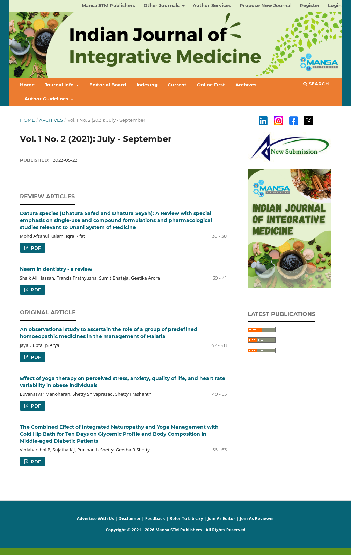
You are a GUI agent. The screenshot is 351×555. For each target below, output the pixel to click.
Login (335, 5)
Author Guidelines (47, 98)
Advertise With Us (95, 519)
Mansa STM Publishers (108, 5)
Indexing (147, 85)
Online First (211, 85)
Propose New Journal (266, 5)
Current (177, 85)
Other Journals (162, 5)
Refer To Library (186, 519)
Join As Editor (221, 519)
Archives (245, 85)
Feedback (155, 519)
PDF (35, 248)
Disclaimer (129, 519)
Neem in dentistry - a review (56, 269)
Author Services (212, 5)
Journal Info (60, 85)
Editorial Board (107, 85)
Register (310, 5)
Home (27, 85)
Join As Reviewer (257, 519)
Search (316, 83)
